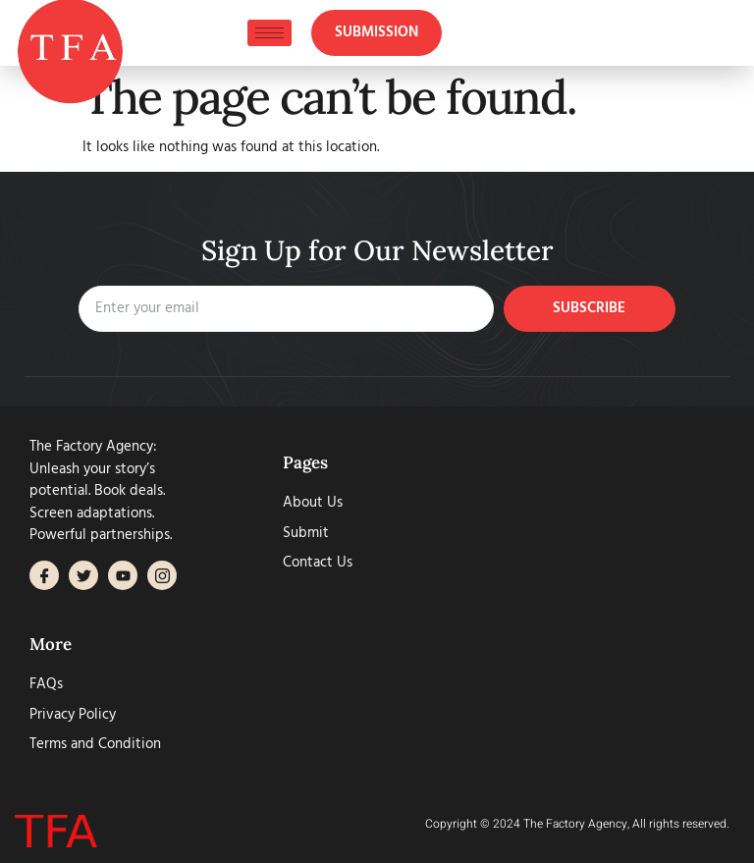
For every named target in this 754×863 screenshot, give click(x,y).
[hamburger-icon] (269, 33)
